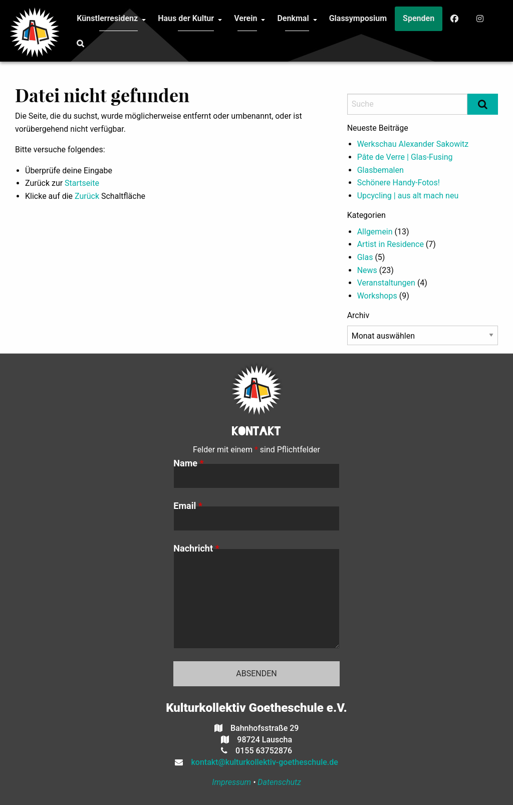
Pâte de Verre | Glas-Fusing (405, 157)
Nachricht (196, 549)
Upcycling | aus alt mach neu (408, 195)
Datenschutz (279, 782)
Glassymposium (358, 18)
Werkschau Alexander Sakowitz (413, 144)
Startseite (82, 183)
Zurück (87, 196)
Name (188, 463)
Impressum (231, 782)
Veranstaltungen (386, 283)
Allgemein (375, 231)
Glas (365, 257)
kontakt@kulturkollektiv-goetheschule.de (260, 762)
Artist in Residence (390, 244)
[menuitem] (107, 19)
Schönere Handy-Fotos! (398, 182)
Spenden (418, 18)
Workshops (377, 296)
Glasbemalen (380, 170)
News (367, 270)
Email (187, 506)
